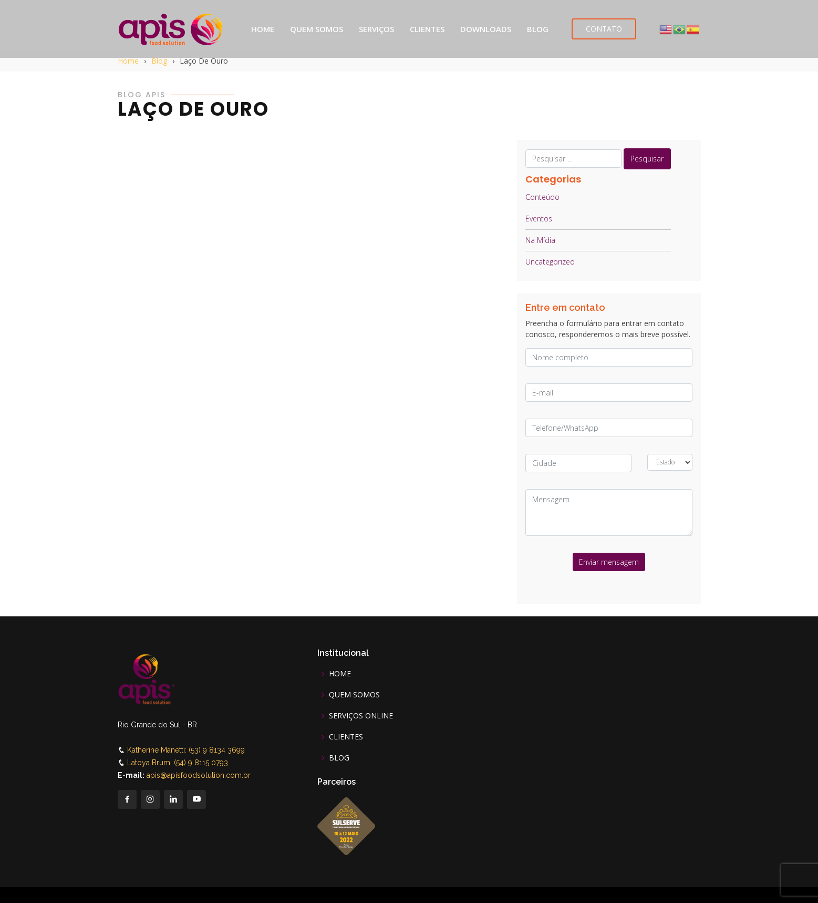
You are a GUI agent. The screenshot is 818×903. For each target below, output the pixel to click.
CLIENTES (427, 29)
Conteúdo (542, 197)
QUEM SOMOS (316, 29)
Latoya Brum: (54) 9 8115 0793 (177, 762)
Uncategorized (550, 262)
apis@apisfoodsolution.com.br (199, 775)
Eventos (538, 219)
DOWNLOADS (485, 29)
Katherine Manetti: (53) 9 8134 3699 (186, 750)
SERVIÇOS (376, 29)
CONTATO (604, 29)
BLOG (537, 29)
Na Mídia (540, 240)
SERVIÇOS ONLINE (361, 715)
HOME (262, 29)
